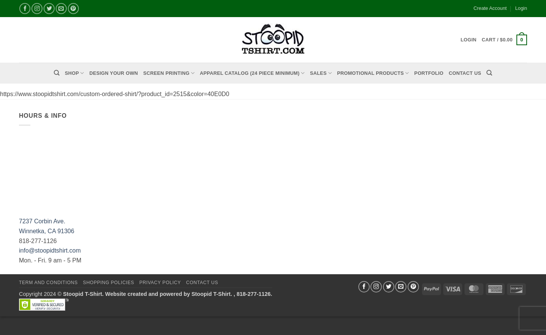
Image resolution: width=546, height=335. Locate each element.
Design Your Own (113, 73)
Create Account (490, 8)
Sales (321, 73)
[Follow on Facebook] (24, 8)
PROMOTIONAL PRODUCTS (373, 73)
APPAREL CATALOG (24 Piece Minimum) (252, 73)
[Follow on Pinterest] (73, 8)
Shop (74, 73)
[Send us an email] (61, 8)
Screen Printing (169, 73)
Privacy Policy (159, 282)
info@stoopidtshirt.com (50, 250)
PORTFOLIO (429, 73)
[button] (504, 40)
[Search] (57, 73)
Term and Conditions (48, 282)
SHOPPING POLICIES (108, 282)
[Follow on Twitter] (49, 8)
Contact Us (465, 73)
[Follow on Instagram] (36, 8)
